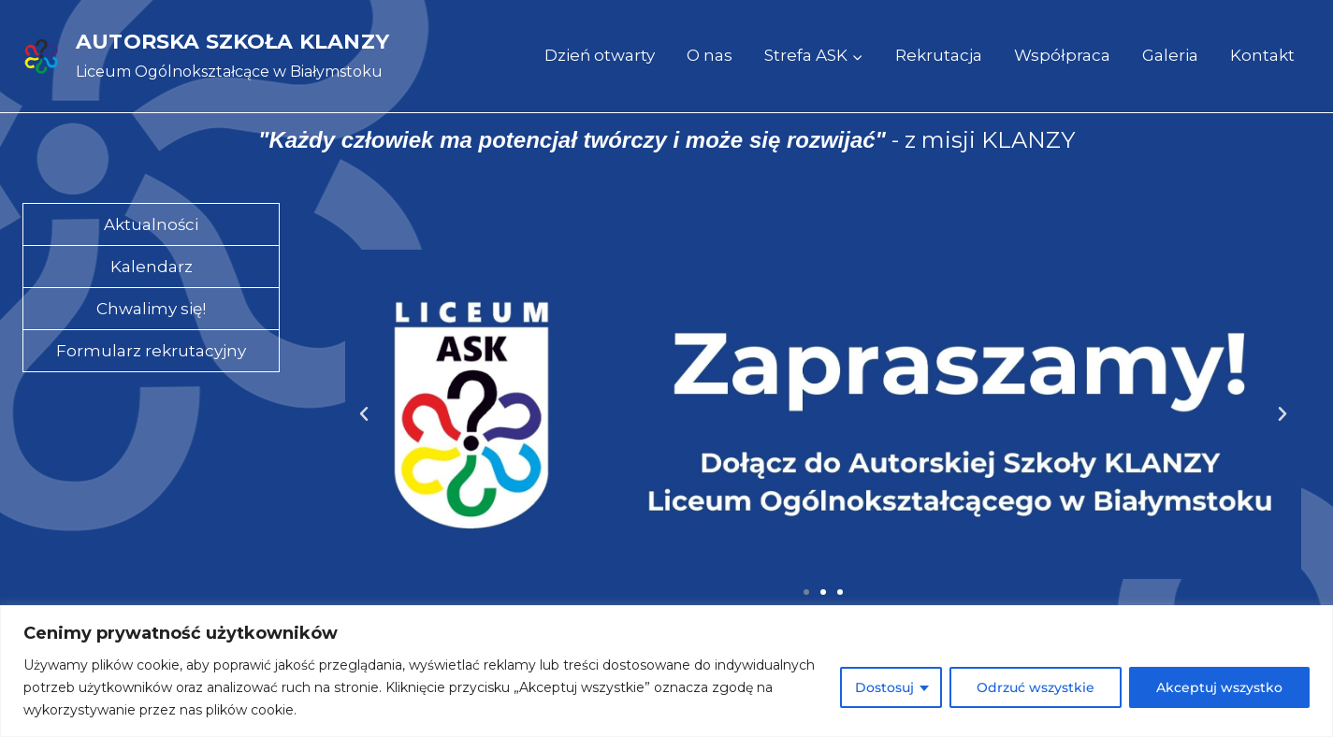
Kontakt (1262, 55)
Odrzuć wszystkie (1035, 687)
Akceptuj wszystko (1219, 687)
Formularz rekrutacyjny (151, 350)
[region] (666, 671)
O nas (709, 55)
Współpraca (1062, 55)
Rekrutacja (938, 55)
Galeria (1170, 55)
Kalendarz (151, 266)
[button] (364, 414)
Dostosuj (884, 687)
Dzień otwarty (599, 55)
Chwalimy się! (151, 308)
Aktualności (151, 224)
